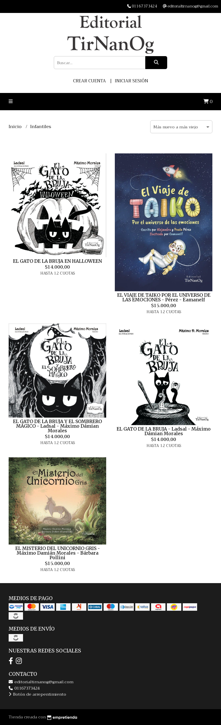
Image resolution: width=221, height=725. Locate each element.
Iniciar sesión (131, 81)
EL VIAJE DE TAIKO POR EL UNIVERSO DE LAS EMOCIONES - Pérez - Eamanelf (163, 297)
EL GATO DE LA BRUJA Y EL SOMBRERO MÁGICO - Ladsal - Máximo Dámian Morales (57, 425)
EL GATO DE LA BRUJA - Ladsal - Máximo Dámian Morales (164, 431)
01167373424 (24, 688)
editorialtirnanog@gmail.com (41, 682)
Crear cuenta (89, 81)
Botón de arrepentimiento (37, 694)
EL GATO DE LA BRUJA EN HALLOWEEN (57, 261)
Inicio (16, 127)
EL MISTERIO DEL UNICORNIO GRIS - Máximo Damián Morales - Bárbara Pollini (57, 552)
